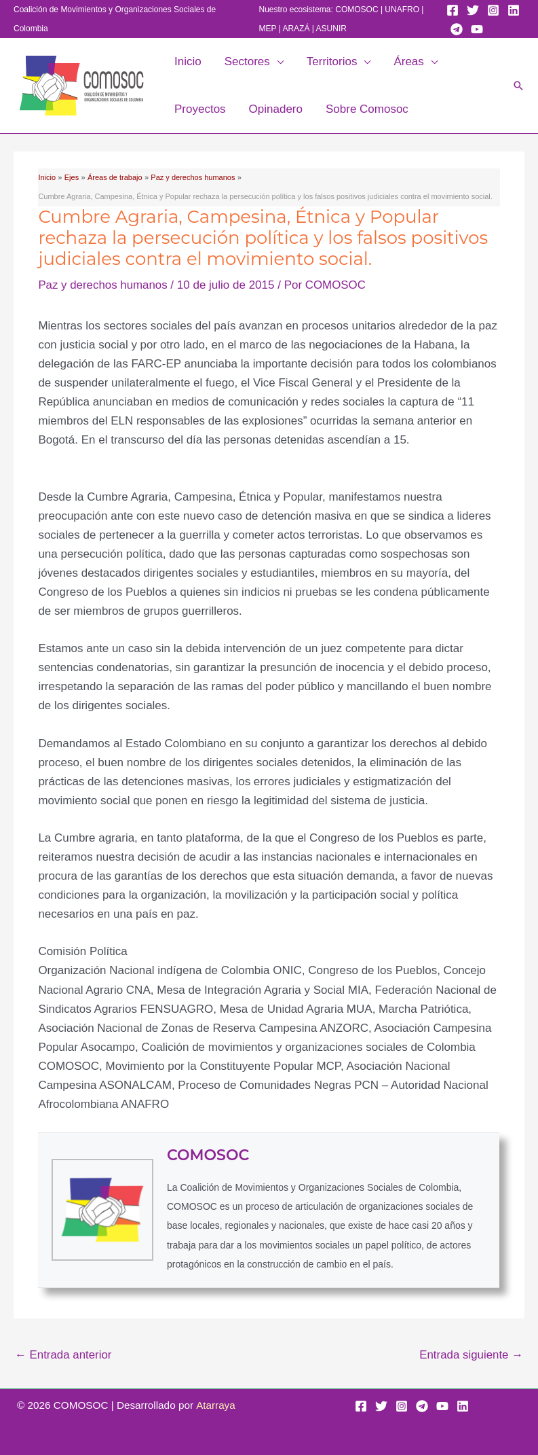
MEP (268, 28)
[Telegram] (456, 29)
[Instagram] (493, 10)
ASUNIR (331, 28)
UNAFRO (402, 9)
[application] (277, 62)
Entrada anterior (64, 1354)
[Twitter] (473, 10)
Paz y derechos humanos (103, 285)
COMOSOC (356, 9)
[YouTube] (477, 29)
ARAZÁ (295, 28)
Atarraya (215, 1405)
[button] (518, 85)
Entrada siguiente (471, 1354)
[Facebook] (452, 10)
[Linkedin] (513, 10)
